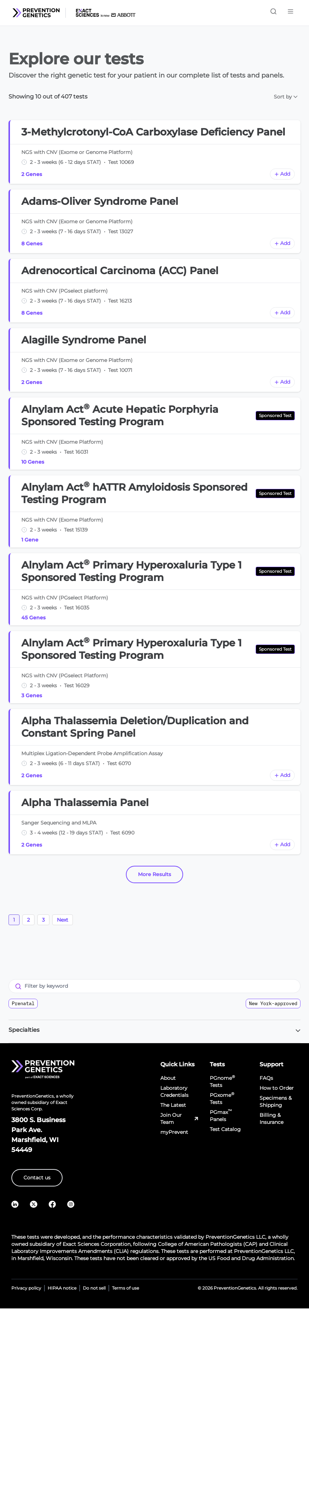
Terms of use (125, 1288)
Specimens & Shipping (276, 1101)
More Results (154, 874)
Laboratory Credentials (174, 1091)
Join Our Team (179, 1118)
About (168, 1078)
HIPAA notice (62, 1288)
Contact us (36, 1177)
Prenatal (23, 1003)
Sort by (286, 97)
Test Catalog (225, 1129)
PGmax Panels (221, 1115)
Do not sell (94, 1288)
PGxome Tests (222, 1098)
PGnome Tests (222, 1081)
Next (62, 920)
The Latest (173, 1105)
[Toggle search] (273, 11)
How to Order (277, 1088)
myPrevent (174, 1132)
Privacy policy (26, 1288)
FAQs (266, 1078)
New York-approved (273, 1003)
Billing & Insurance (271, 1118)
